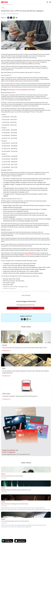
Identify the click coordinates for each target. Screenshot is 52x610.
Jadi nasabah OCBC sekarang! (25, 308)
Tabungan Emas (29, 254)
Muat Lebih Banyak (26, 295)
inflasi (27, 271)
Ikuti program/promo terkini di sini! (25, 305)
